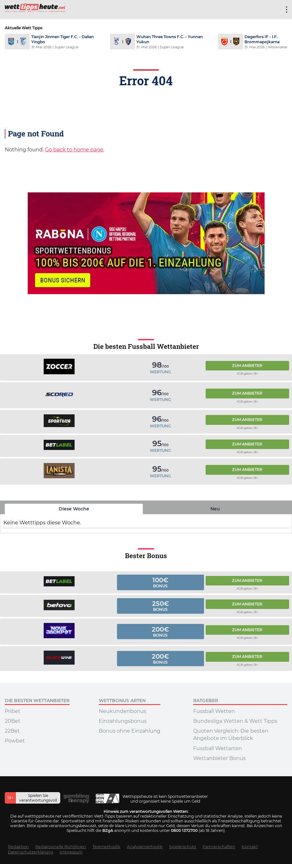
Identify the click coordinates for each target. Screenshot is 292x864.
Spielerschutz (182, 846)
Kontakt (250, 846)
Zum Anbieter (247, 365)
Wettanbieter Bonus (219, 758)
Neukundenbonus (122, 711)
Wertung (160, 372)
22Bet (12, 731)
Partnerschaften (218, 846)
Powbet (15, 741)
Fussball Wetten (214, 711)
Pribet (12, 711)
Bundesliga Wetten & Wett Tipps (235, 721)
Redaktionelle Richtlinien (60, 846)
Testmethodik (106, 846)
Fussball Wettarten (217, 748)
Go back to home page (74, 150)
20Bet (12, 721)
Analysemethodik (145, 846)
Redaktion (18, 846)
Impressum (71, 852)
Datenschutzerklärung (30, 852)
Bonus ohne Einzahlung (129, 731)
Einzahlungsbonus (123, 721)
